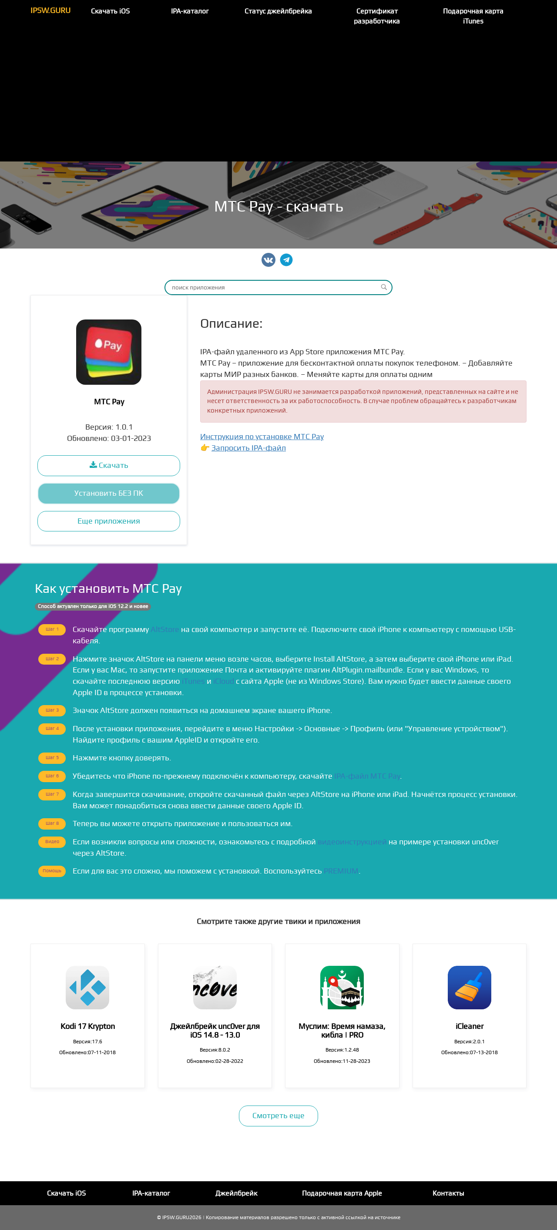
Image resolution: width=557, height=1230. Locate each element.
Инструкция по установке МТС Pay (262, 437)
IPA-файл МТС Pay (367, 776)
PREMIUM (341, 871)
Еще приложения (108, 521)
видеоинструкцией (352, 842)
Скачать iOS (110, 11)
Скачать (109, 465)
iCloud (223, 681)
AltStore (165, 629)
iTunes (193, 681)
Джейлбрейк (236, 1193)
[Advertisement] (278, 96)
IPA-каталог (190, 11)
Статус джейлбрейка (278, 11)
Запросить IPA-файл (248, 448)
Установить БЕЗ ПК (108, 493)
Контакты (448, 1193)
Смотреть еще (278, 1116)
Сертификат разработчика (377, 16)
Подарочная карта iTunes (473, 16)
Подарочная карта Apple (342, 1193)
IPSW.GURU (50, 11)
